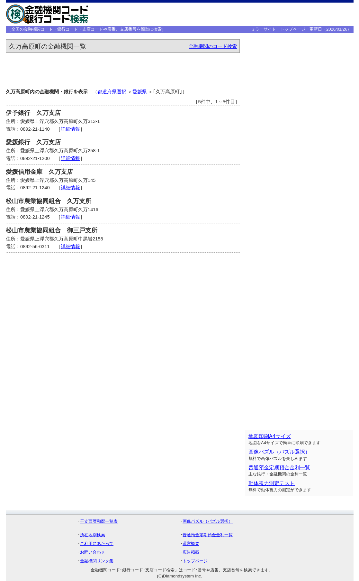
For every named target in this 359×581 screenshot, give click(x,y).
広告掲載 (191, 552)
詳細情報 (70, 129)
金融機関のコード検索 (213, 46)
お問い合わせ (92, 552)
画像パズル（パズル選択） (279, 451)
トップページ (292, 29)
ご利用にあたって (96, 543)
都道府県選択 (111, 91)
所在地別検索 (92, 534)
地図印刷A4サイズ (269, 436)
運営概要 (191, 543)
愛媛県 (139, 91)
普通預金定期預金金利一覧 (279, 467)
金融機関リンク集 (96, 560)
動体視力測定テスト (271, 483)
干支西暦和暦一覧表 (99, 521)
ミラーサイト (263, 29)
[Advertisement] (253, 14)
